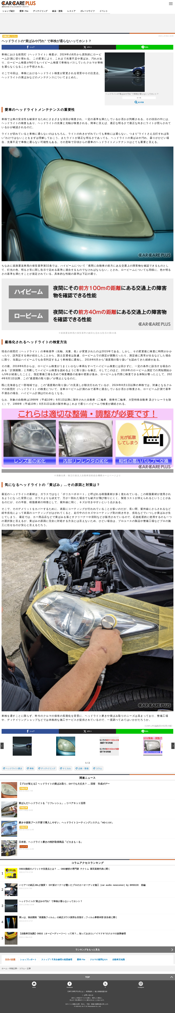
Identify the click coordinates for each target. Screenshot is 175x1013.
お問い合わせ (88, 995)
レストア (71, 11)
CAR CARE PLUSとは (76, 991)
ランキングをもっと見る (87, 949)
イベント (103, 11)
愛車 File (24, 11)
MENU (170, 3)
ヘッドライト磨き (14, 768)
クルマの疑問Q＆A (99, 959)
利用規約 (89, 991)
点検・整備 (83, 768)
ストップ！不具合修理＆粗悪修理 (56, 959)
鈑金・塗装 (57, 11)
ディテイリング (40, 11)
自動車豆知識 (118, 959)
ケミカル (67, 768)
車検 (32, 768)
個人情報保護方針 (101, 991)
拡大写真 (141, 102)
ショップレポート (28, 959)
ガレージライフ (87, 11)
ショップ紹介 (8, 11)
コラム (99, 768)
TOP (87, 977)
